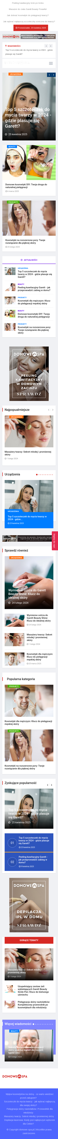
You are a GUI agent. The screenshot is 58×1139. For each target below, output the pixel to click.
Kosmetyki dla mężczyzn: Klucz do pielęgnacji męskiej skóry (34, 302)
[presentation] (46, 46)
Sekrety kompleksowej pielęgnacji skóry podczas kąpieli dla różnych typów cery (25, 1050)
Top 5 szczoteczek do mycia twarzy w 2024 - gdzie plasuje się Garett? (28, 118)
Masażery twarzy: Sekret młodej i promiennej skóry (25, 971)
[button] (47, 785)
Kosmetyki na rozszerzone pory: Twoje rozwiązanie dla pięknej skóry (25, 241)
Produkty (13, 202)
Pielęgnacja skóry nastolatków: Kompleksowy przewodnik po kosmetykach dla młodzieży (34, 1005)
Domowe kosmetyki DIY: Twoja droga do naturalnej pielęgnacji (26, 186)
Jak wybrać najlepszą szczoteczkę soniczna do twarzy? (29, 21)
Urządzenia (15, 74)
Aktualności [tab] (29, 260)
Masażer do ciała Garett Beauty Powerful (28, 9)
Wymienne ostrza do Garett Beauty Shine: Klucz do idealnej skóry (27, 593)
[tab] (29, 622)
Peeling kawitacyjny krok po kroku (28, 3)
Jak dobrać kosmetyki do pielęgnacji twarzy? (28, 15)
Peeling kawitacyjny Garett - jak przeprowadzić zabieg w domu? (34, 289)
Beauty (12, 147)
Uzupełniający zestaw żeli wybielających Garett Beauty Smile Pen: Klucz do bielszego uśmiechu (33, 990)
